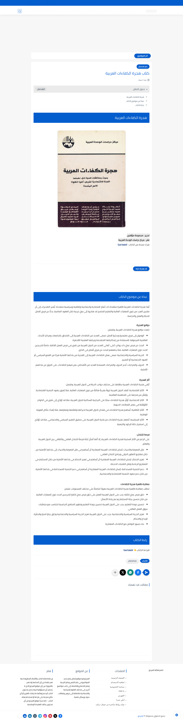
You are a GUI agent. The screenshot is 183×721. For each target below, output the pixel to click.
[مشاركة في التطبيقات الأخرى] (115, 572)
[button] (138, 572)
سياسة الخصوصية (117, 687)
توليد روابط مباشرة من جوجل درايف (110, 704)
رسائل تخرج (62, 11)
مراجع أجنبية (50, 11)
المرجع (140, 716)
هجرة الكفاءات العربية (135, 97)
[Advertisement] (91, 34)
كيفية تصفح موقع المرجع (143, 3)
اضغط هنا (122, 244)
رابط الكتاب (139, 105)
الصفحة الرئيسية (117, 678)
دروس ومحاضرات (35, 11)
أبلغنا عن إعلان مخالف (106, 3)
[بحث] (20, 11)
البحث (128, 3)
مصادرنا (120, 3)
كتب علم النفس (126, 11)
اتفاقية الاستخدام (117, 682)
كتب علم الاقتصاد (77, 11)
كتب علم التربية (110, 11)
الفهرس (121, 696)
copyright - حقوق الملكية (85, 3)
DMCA (121, 691)
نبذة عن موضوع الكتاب (135, 101)
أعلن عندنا (120, 700)
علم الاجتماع (143, 66)
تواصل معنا (160, 3)
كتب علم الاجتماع (94, 11)
